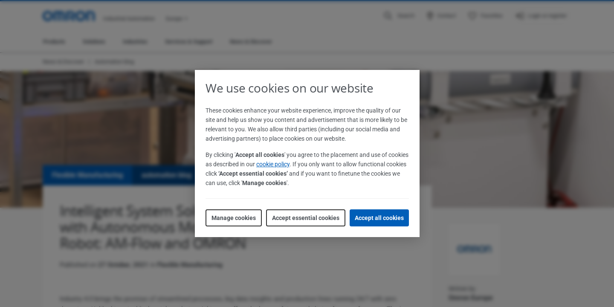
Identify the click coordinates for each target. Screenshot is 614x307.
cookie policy (273, 164)
